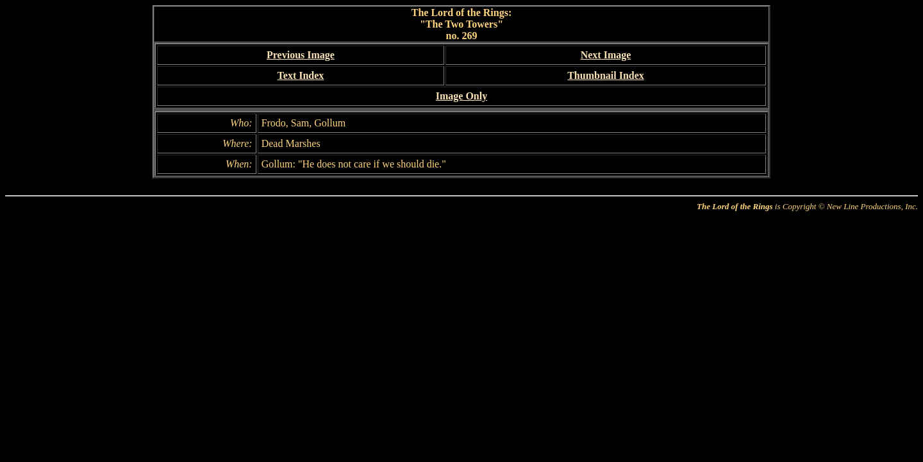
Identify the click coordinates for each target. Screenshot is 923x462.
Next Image (606, 54)
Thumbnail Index (605, 75)
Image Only (461, 95)
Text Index (301, 75)
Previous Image (301, 54)
